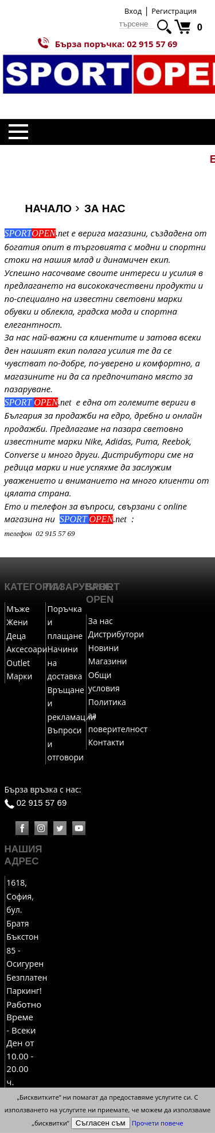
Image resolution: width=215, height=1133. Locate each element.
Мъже (17, 609)
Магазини (107, 661)
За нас (100, 621)
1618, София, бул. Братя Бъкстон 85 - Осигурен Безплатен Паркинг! (26, 937)
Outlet (18, 663)
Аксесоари (26, 649)
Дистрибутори (116, 634)
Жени (17, 622)
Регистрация (174, 11)
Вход (133, 11)
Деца (16, 636)
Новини (103, 648)
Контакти (106, 742)
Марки (19, 676)
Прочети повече (157, 1123)
